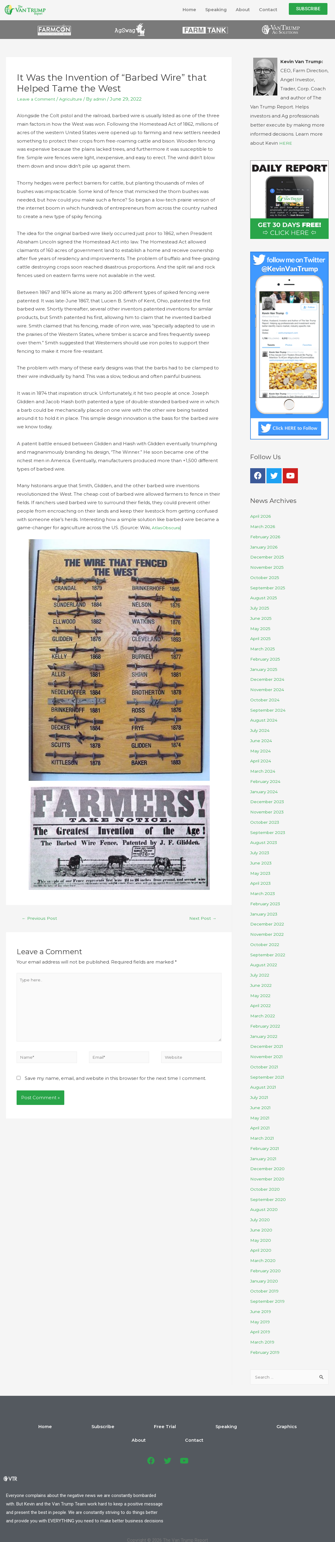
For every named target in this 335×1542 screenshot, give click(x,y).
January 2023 (265, 914)
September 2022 (269, 955)
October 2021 (265, 1067)
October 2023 (266, 822)
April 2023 (261, 883)
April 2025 (261, 638)
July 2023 (261, 852)
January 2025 (265, 669)
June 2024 (262, 740)
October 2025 (266, 577)
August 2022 (264, 964)
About (240, 10)
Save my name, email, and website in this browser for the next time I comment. (115, 1086)
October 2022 (266, 944)
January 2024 (265, 791)
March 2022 (263, 1016)
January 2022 (265, 1036)
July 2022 (261, 975)
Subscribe (104, 1428)
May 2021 (260, 1118)
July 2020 (261, 1219)
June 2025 (262, 618)
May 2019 (261, 1322)
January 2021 (265, 1158)
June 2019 (261, 1311)
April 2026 (261, 516)
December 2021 (268, 1046)
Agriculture (76, 99)
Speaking (212, 10)
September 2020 (270, 1199)
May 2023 (261, 873)
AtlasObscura (167, 527)
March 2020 (264, 1260)
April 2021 (261, 1128)
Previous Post (40, 919)
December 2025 (269, 557)
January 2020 (265, 1281)
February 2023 (267, 903)
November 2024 (269, 689)
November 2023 (269, 812)
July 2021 (260, 1097)
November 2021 (268, 1056)
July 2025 (261, 608)
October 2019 (266, 1291)
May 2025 (261, 628)
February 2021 (266, 1148)
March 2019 (263, 1342)
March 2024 (264, 771)
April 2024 (261, 761)
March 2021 (263, 1138)
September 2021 (269, 1077)
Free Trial (138, 1428)
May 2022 (261, 995)
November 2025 (269, 567)
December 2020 (269, 1168)
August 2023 (264, 842)
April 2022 (261, 1005)
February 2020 (267, 1270)
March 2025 (263, 649)
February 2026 (267, 536)
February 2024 (267, 781)
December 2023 (269, 801)
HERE (285, 143)
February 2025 (267, 659)
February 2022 (267, 1026)
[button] (308, 9)
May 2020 (261, 1240)
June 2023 (262, 863)
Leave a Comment (38, 99)
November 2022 (269, 934)
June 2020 (262, 1230)
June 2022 (262, 985)
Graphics (203, 1428)
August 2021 (264, 1087)
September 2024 (270, 710)
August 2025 (264, 597)
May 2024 (261, 751)
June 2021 (261, 1107)
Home (183, 10)
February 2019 (266, 1352)
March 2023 (263, 893)
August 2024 (264, 720)
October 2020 (266, 1189)
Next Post (202, 919)
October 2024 (266, 700)
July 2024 (261, 730)
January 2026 (265, 547)
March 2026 (263, 526)
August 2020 (264, 1209)
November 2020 (269, 1179)
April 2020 (261, 1250)
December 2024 (269, 679)
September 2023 (269, 832)
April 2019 (261, 1331)
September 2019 (269, 1301)
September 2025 (269, 588)
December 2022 (269, 924)
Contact (267, 10)
